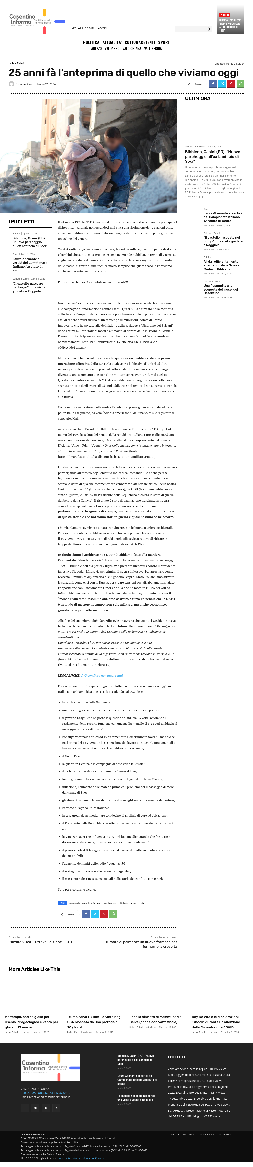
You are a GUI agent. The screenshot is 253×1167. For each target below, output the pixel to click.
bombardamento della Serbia (84, 902)
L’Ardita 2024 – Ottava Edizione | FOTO (41, 942)
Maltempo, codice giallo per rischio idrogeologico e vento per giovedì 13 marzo (33, 1022)
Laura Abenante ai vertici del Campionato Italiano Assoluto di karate (30, 264)
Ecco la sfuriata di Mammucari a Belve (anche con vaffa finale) (157, 1022)
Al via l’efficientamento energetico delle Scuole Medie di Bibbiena (221, 265)
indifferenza (110, 902)
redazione (26, 84)
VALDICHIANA (206, 1139)
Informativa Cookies (93, 1163)
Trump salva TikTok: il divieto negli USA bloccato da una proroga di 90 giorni (95, 1022)
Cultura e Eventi (21, 279)
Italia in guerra (128, 902)
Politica (224, 15)
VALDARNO (189, 1139)
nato (142, 902)
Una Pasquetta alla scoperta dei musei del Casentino (221, 289)
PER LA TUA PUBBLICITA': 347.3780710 (45, 1098)
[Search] (208, 29)
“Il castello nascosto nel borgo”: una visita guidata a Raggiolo (29, 287)
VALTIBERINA (225, 1139)
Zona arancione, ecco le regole (187, 1074)
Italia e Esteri (16, 63)
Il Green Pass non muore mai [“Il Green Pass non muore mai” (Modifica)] (102, 675)
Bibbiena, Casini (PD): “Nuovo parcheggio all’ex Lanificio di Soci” (230, 25)
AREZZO (174, 1139)
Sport (15, 254)
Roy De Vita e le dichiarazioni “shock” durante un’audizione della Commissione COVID (219, 1024)
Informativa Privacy (69, 1163)
